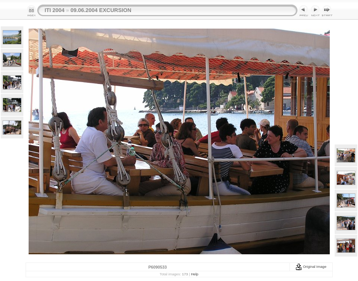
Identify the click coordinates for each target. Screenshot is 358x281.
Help (194, 274)
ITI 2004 (55, 10)
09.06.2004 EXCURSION (100, 10)
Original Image (311, 266)
